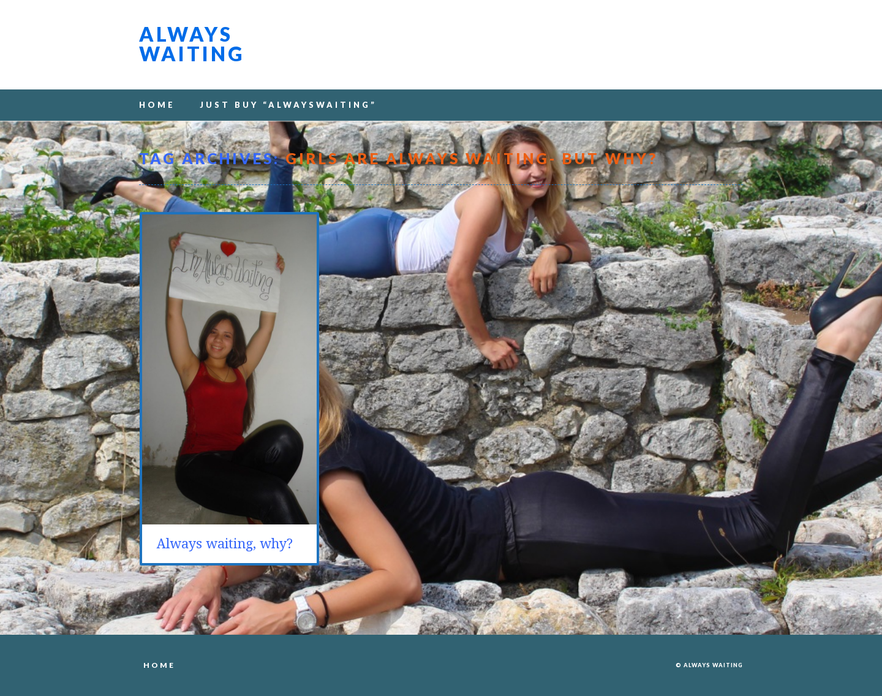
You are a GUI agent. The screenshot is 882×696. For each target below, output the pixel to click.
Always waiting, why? (225, 543)
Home (157, 105)
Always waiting (191, 44)
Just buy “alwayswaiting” (288, 105)
